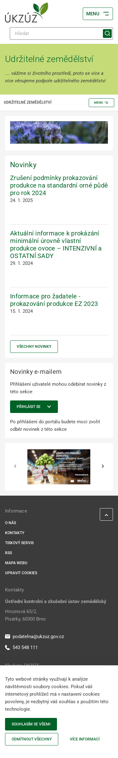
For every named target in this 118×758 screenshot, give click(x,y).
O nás (10, 523)
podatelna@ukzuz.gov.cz (34, 636)
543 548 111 (21, 647)
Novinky (23, 165)
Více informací (84, 739)
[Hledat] (61, 33)
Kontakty (14, 533)
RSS (8, 553)
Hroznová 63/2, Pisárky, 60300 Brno (25, 615)
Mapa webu (16, 563)
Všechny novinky (34, 346)
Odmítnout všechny (32, 739)
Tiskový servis (19, 543)
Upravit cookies (21, 573)
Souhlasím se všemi (31, 724)
